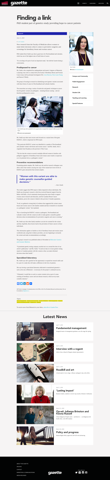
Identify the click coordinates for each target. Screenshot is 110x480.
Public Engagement (53, 300)
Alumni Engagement (21, 300)
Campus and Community (32, 300)
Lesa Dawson (47, 75)
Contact (19, 469)
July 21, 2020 (20, 38)
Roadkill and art (65, 370)
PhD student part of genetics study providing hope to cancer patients (49, 23)
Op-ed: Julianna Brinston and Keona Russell (72, 412)
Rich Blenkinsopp (79, 69)
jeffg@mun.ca (26, 290)
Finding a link (34, 17)
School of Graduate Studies (23, 302)
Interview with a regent (69, 349)
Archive (19, 466)
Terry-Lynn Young (57, 75)
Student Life (33, 302)
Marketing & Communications (26, 472)
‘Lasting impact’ (65, 390)
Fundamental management (71, 328)
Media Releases (21, 475)
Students (39, 302)
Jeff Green (21, 41)
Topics (19, 299)
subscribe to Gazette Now (50, 307)
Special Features (77, 103)
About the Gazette (22, 463)
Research (60, 300)
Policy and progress (67, 432)
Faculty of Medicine (43, 300)
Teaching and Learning (79, 98)
